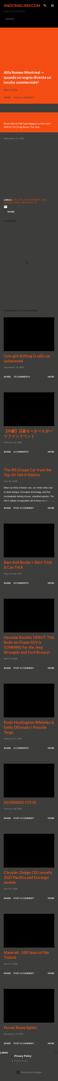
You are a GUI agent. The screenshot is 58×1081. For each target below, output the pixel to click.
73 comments (22, 376)
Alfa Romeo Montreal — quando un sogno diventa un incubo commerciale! (27, 77)
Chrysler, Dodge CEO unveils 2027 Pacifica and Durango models (28, 877)
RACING (10, 19)
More (51, 376)
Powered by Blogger (29, 1072)
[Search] (45, 5)
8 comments (21, 583)
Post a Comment (24, 97)
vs (35, 202)
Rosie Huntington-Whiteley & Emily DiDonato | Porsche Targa (29, 727)
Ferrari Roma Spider (20, 1027)
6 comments (21, 451)
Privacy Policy (21, 1061)
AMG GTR (17, 199)
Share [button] (7, 97)
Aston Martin (32, 199)
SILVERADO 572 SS (20, 802)
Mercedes (28, 202)
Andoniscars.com (22, 5)
